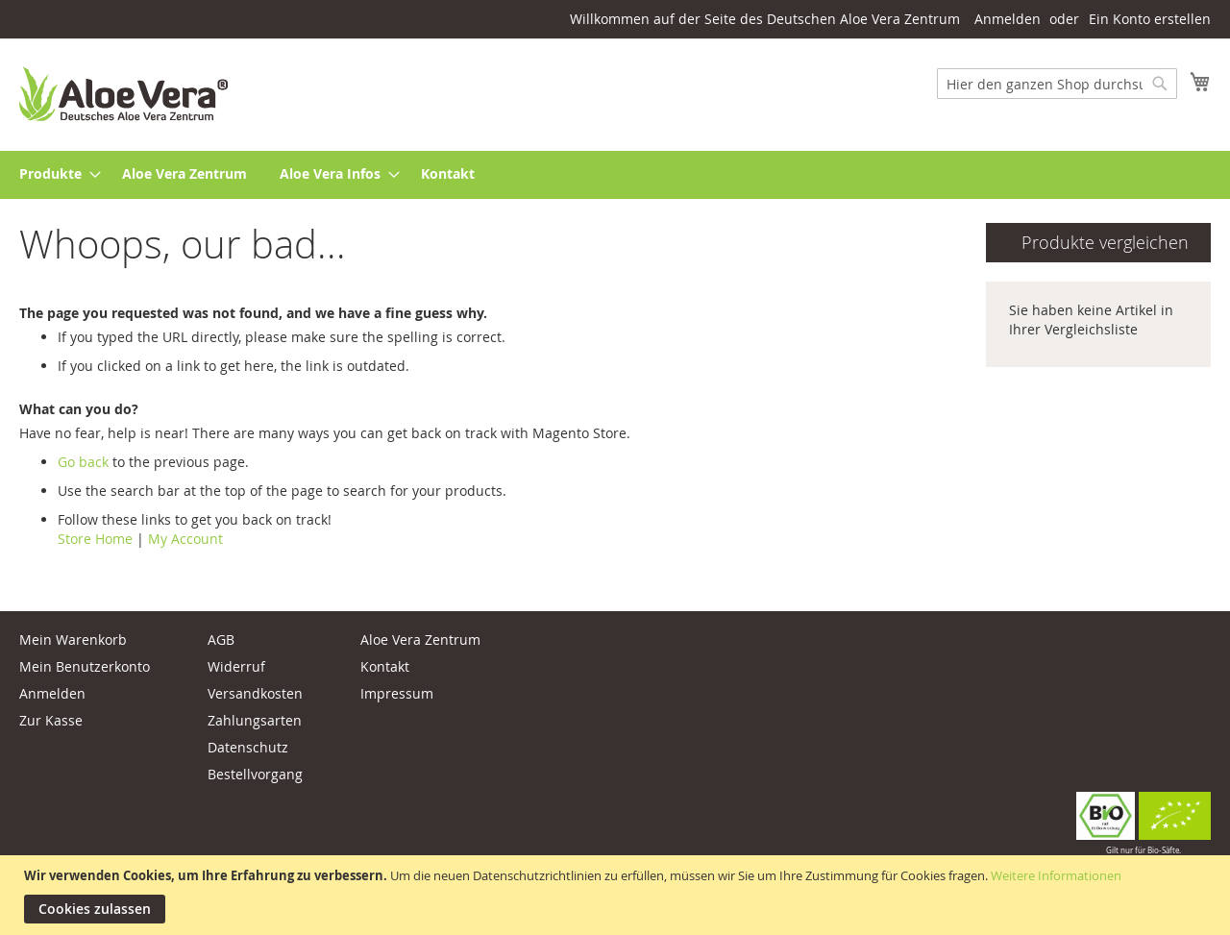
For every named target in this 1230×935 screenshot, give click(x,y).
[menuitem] (54, 175)
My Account (185, 538)
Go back (83, 462)
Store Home (95, 538)
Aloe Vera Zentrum (420, 639)
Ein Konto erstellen (1150, 19)
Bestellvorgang (255, 774)
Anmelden (1007, 19)
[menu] (615, 175)
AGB (221, 639)
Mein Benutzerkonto (84, 666)
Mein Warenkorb (73, 639)
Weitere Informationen (1056, 875)
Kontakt (384, 666)
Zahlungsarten (255, 720)
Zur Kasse (51, 720)
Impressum (396, 693)
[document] (617, 895)
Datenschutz (248, 747)
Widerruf (236, 666)
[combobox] (1057, 83)
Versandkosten (255, 693)
